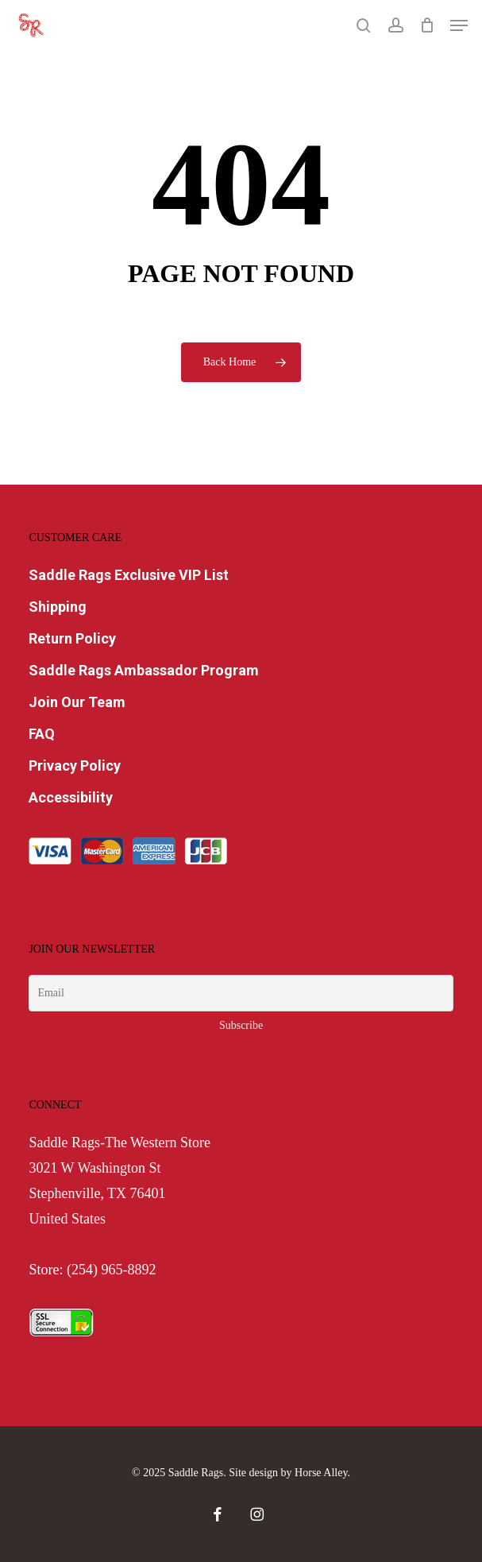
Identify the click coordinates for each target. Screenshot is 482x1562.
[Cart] (426, 25)
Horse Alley (321, 1473)
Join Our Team (77, 702)
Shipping (58, 606)
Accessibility (71, 797)
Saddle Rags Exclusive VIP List (129, 574)
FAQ (42, 733)
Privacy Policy (75, 765)
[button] (459, 25)
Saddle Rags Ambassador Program (144, 670)
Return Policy (72, 638)
